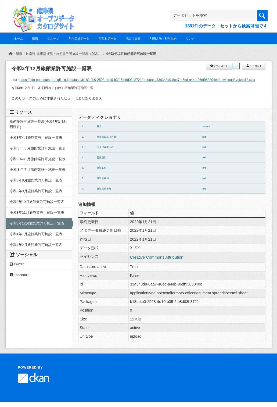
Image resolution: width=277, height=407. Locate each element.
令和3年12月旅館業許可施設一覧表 (131, 54)
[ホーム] (10, 54)
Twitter (17, 264)
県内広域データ (79, 38)
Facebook (19, 275)
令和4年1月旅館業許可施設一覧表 (36, 234)
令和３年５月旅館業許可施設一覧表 (38, 148)
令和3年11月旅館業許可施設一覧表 (37, 213)
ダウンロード (219, 66)
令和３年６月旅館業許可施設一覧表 (38, 159)
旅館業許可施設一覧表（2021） (79, 54)
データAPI (253, 66)
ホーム (18, 38)
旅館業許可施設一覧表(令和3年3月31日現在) (38, 124)
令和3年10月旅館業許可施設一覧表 (37, 202)
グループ (53, 38)
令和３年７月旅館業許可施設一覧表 (38, 170)
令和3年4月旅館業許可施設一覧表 (36, 138)
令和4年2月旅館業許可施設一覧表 (36, 245)
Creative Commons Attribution (157, 257)
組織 (35, 38)
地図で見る (133, 38)
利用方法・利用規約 (163, 38)
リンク (190, 38)
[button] (236, 66)
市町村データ (107, 38)
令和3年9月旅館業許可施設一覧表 (36, 191)
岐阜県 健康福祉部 (39, 54)
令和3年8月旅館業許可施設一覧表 (36, 180)
